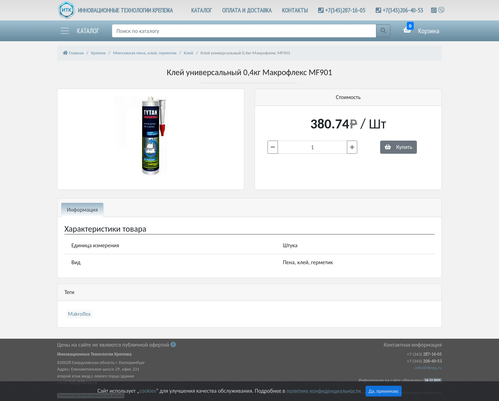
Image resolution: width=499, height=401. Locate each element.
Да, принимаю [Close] (384, 391)
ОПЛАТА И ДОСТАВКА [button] (247, 10)
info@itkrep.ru (428, 367)
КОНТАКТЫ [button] (295, 10)
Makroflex (79, 314)
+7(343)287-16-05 (345, 10)
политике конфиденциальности (324, 390)
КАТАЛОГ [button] (201, 10)
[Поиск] (244, 30)
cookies (147, 390)
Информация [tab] (82, 209)
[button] (79, 31)
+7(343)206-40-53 (403, 10)
